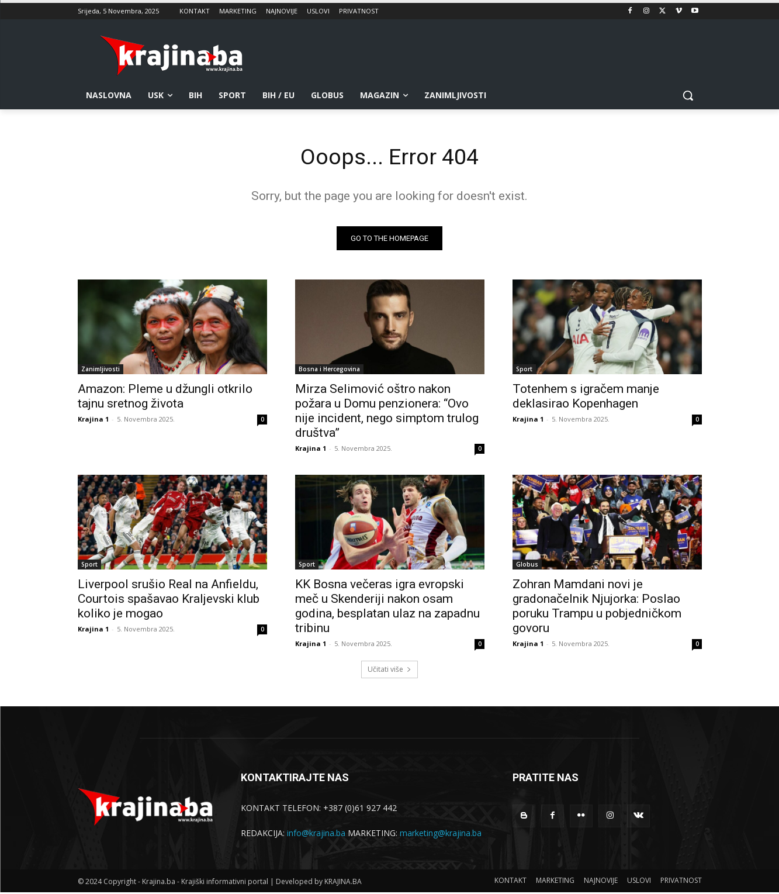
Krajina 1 (93, 420)
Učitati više (389, 671)
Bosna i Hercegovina (329, 371)
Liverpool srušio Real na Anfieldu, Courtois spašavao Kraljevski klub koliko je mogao (168, 600)
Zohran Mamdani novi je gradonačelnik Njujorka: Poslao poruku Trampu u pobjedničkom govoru (597, 608)
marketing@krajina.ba (441, 834)
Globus (527, 566)
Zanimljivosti (100, 371)
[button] (688, 95)
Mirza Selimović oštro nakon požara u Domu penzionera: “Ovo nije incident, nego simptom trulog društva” (387, 412)
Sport (524, 371)
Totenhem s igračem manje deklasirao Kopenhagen (586, 398)
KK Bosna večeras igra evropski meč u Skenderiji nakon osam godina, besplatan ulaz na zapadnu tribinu (387, 608)
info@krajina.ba (316, 834)
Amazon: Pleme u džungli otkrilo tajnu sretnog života (165, 398)
